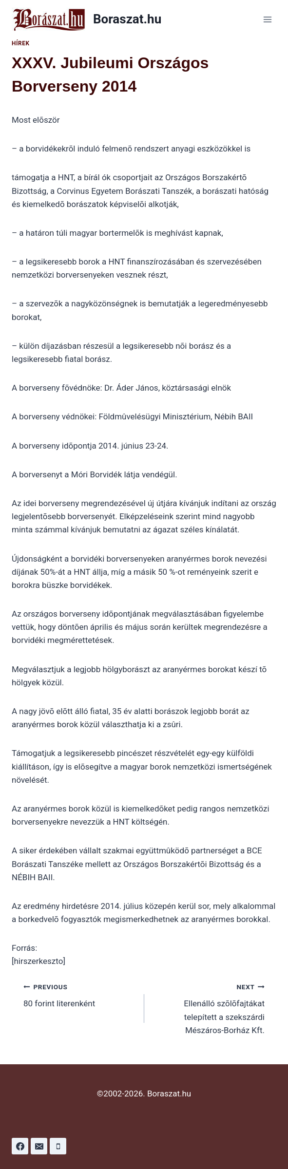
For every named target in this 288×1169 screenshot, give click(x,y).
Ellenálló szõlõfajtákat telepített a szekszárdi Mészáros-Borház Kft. (209, 1007)
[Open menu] (267, 19)
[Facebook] (20, 1146)
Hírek (21, 43)
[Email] (39, 1146)
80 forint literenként (79, 994)
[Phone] (58, 1146)
